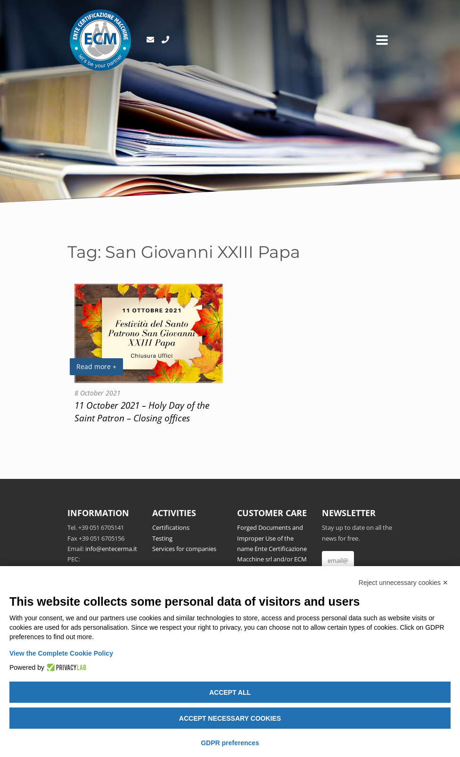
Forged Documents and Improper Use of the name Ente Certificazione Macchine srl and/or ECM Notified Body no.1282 (272, 548)
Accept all (230, 692)
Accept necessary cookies (230, 718)
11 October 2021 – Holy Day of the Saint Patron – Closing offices (141, 411)
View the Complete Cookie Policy (61, 653)
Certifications (170, 527)
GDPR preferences (230, 743)
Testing (162, 538)
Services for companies (184, 548)
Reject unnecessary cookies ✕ (403, 582)
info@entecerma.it (111, 548)
